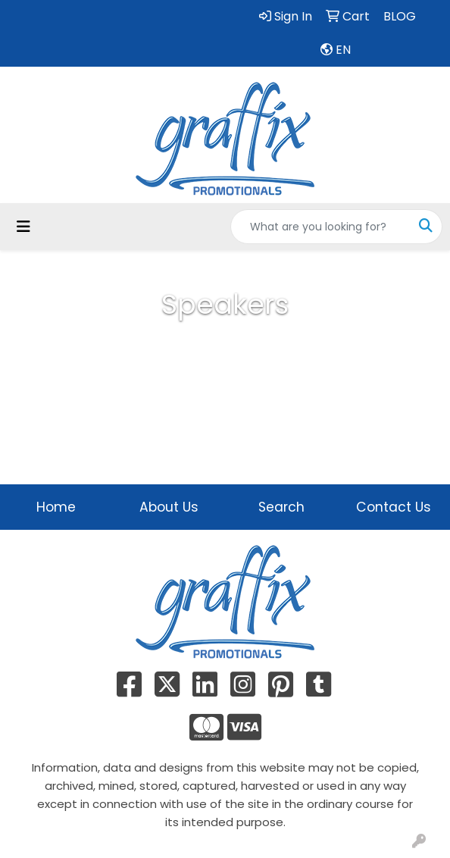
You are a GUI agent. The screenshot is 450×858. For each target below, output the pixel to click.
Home (56, 507)
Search (281, 507)
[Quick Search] (320, 226)
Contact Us (393, 507)
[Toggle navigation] (23, 226)
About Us (168, 507)
